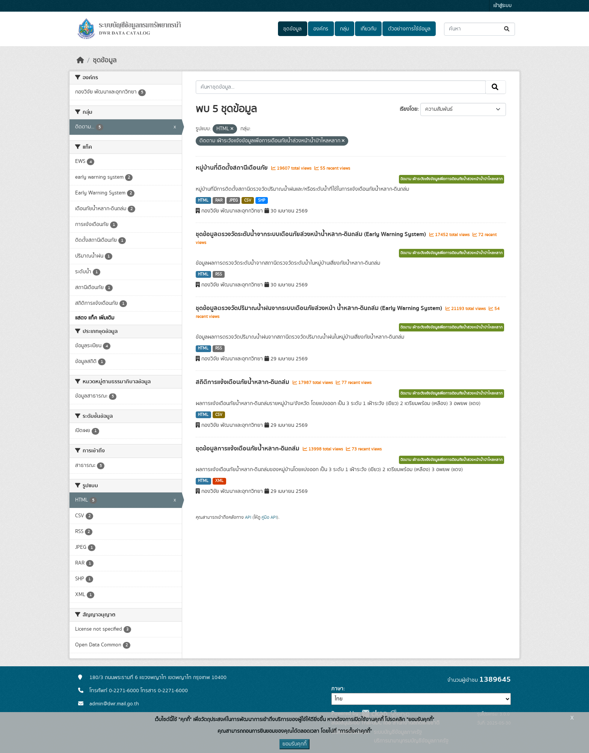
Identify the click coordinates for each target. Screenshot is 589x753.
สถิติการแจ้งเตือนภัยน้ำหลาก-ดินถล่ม (243, 382)
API (248, 517)
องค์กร (320, 29)
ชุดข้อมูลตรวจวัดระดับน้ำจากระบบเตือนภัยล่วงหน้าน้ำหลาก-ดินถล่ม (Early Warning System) (311, 234)
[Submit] (507, 29)
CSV (247, 200)
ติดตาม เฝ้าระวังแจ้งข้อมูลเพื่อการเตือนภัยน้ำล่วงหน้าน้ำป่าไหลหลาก (451, 179)
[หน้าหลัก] (80, 60)
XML (219, 481)
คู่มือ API (269, 517)
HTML (203, 200)
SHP (261, 200)
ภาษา (337, 689)
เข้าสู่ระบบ (502, 5)
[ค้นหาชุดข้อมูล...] (479, 29)
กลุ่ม (344, 29)
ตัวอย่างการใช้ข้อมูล (409, 29)
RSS (218, 274)
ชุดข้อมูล (292, 29)
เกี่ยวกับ (368, 29)
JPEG (233, 200)
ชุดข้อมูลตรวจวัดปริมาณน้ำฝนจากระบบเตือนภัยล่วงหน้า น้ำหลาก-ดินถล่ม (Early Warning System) (320, 308)
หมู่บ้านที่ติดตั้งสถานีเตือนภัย (232, 168)
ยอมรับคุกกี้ (294, 744)
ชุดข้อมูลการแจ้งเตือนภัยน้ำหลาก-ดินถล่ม (248, 448)
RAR (218, 200)
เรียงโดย (408, 109)
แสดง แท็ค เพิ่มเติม (94, 318)
